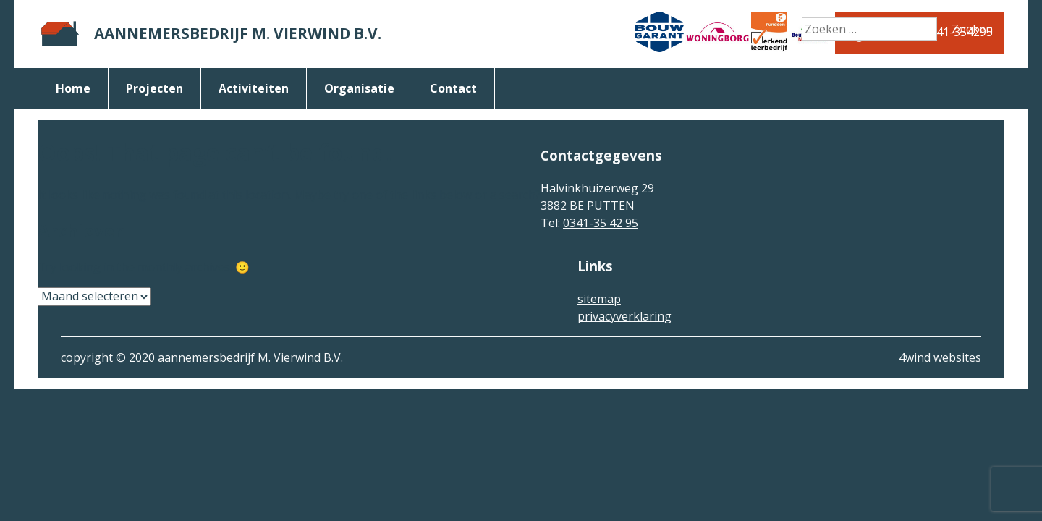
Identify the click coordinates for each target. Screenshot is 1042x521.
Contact (453, 88)
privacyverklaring (624, 316)
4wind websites (940, 357)
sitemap (599, 299)
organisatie (359, 88)
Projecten (154, 88)
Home (73, 88)
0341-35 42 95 (600, 223)
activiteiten (254, 88)
